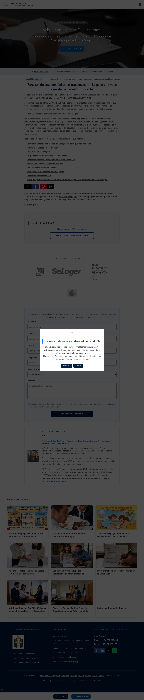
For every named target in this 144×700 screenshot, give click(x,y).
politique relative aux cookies (74, 353)
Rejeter (78, 366)
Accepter (66, 366)
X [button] (71, 333)
